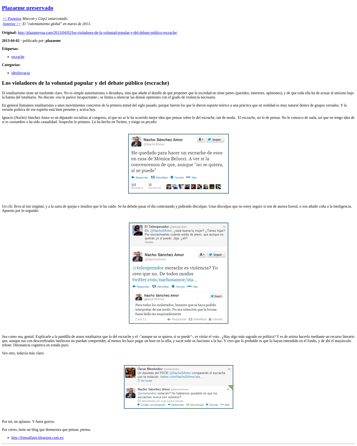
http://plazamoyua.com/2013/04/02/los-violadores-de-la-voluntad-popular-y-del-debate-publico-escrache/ (97, 33)
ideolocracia (20, 73)
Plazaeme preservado (27, 8)
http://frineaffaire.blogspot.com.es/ (37, 438)
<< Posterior (12, 19)
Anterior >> (12, 24)
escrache (17, 57)
